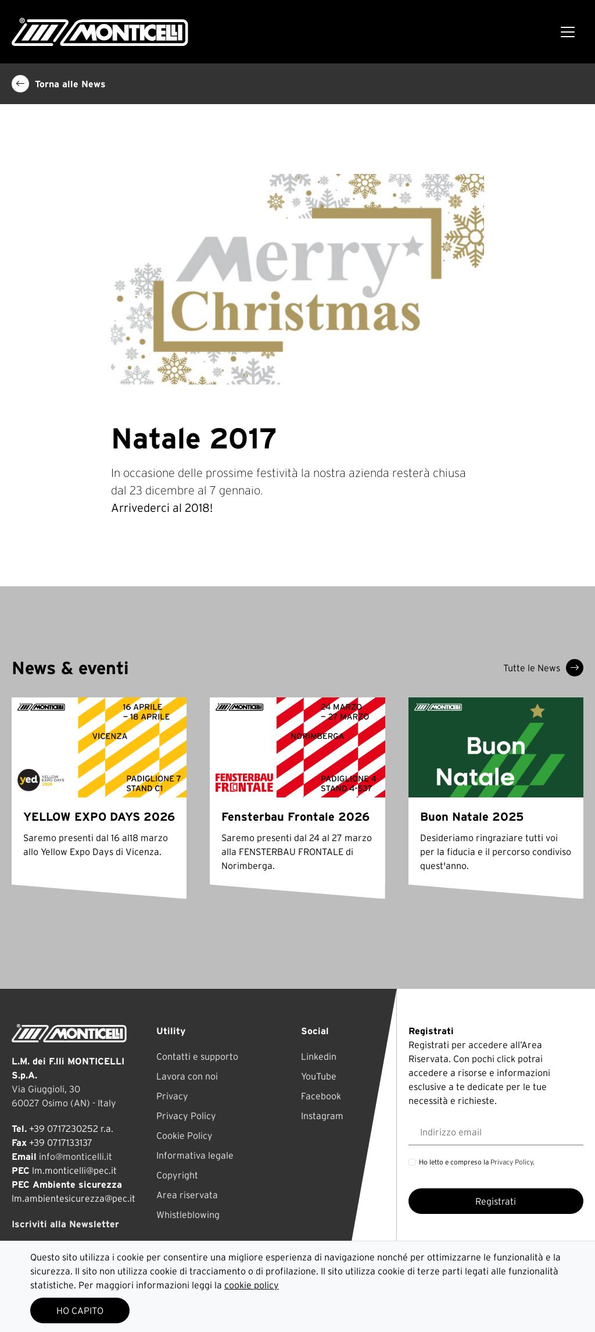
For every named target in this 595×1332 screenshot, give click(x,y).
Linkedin (318, 1056)
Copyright (177, 1175)
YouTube (318, 1076)
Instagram (322, 1115)
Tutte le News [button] (543, 667)
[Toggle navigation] (567, 32)
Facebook (321, 1096)
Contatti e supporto (197, 1056)
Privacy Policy (186, 1115)
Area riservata (187, 1194)
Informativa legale (195, 1155)
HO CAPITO (79, 1310)
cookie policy (251, 1285)
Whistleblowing (188, 1214)
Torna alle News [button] (59, 83)
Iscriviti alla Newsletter (65, 1224)
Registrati (495, 1201)
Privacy (172, 1096)
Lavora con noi (187, 1076)
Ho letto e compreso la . (477, 1162)
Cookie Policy (184, 1135)
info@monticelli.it (75, 1156)
